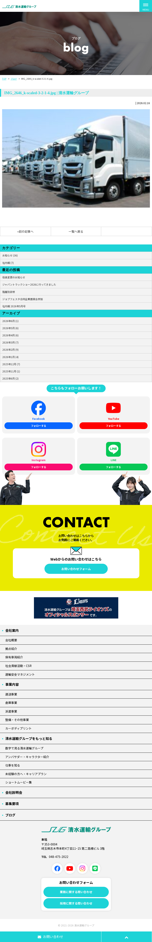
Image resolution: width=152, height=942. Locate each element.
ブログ (14, 78)
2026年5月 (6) (10, 328)
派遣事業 (11, 711)
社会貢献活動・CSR (18, 666)
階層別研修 (8, 292)
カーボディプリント (18, 728)
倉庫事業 (11, 702)
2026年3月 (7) (10, 342)
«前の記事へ (25, 231)
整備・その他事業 (17, 720)
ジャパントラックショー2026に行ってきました (29, 284)
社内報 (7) (8, 262)
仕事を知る (12, 765)
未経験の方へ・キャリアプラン (26, 774)
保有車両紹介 (14, 657)
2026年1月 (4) (10, 357)
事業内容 (12, 684)
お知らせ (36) (10, 255)
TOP (4, 78)
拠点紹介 (11, 649)
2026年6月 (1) (10, 321)
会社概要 (11, 640)
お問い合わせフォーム (76, 569)
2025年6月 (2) (10, 378)
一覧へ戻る (76, 231)
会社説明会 (13, 792)
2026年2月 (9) (10, 349)
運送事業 (11, 694)
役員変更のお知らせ (13, 277)
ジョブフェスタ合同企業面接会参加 (22, 299)
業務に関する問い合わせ (76, 892)
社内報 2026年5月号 (14, 306)
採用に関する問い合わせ (76, 903)
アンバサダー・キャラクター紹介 (27, 757)
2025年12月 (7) (11, 364)
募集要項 (12, 803)
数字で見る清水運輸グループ (24, 748)
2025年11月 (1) (11, 371)
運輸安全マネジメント (20, 674)
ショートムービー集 (18, 782)
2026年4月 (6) (10, 335)
